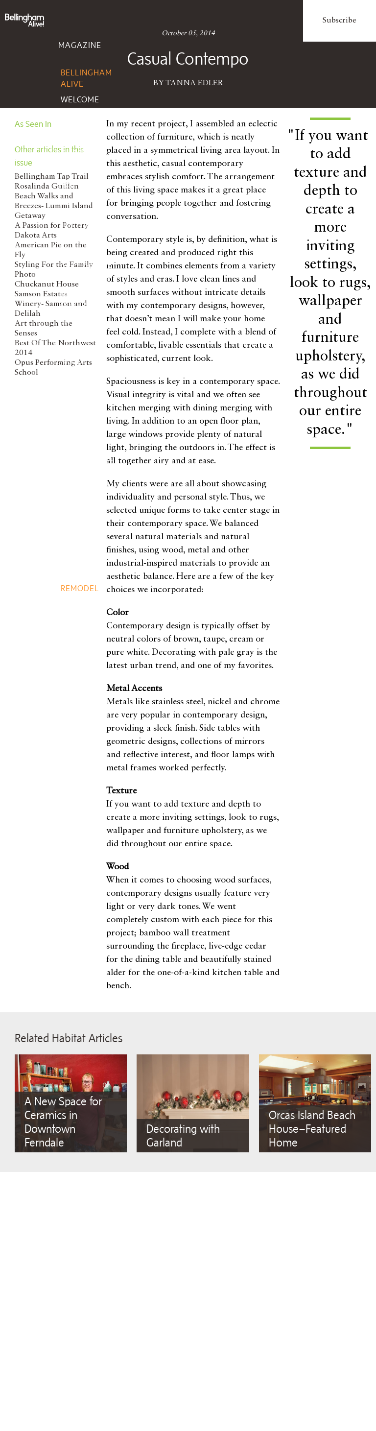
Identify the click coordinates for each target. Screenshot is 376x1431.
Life (66, 186)
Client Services (76, 850)
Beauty (76, 707)
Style (70, 365)
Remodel (80, 588)
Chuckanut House (47, 284)
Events (73, 771)
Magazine (79, 45)
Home (70, 561)
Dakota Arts (36, 235)
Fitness (77, 738)
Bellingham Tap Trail (52, 177)
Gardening (84, 604)
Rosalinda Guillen (47, 187)
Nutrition (82, 723)
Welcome (80, 99)
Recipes (77, 528)
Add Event (84, 799)
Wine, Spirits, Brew (77, 501)
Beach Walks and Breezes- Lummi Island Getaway (54, 206)
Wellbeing (80, 663)
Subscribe (339, 20)
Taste (70, 436)
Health (76, 691)
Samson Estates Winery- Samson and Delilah (51, 304)
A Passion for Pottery (52, 226)
